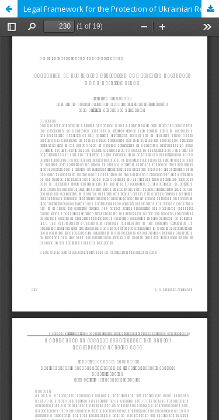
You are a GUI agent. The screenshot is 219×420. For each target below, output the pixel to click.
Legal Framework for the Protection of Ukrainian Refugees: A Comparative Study (121, 9)
